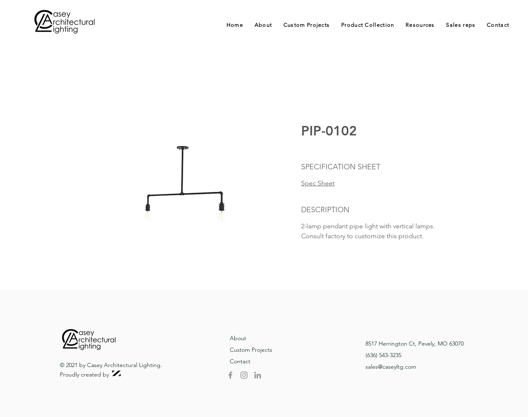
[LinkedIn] (257, 375)
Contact (240, 361)
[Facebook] (230, 375)
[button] (367, 25)
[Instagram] (244, 375)
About (238, 338)
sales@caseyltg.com (390, 366)
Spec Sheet (318, 183)
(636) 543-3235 (383, 355)
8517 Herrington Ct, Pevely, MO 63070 (414, 343)
